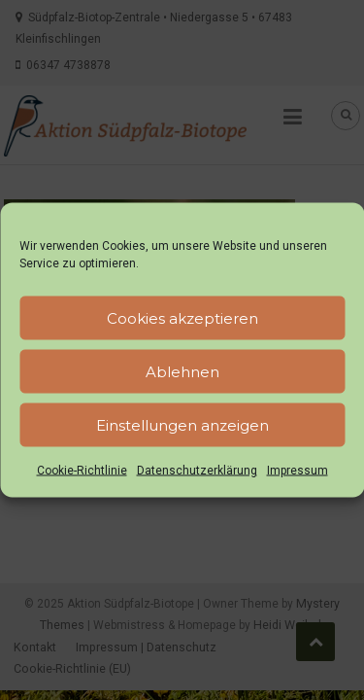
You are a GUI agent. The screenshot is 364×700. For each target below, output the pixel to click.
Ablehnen (182, 371)
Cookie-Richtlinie (82, 470)
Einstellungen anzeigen (182, 424)
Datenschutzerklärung (197, 470)
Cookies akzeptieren (182, 317)
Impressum (297, 470)
